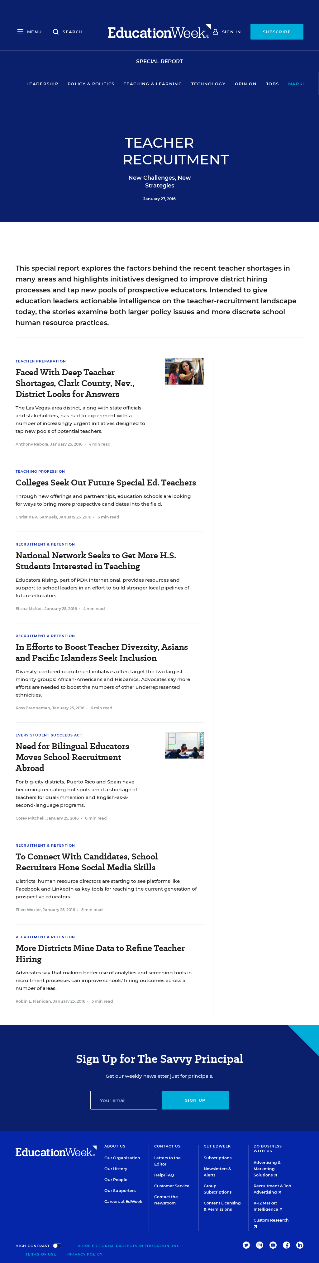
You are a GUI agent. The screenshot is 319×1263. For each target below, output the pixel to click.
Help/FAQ (164, 1175)
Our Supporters (120, 1190)
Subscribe (277, 31)
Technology (189, 83)
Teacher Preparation (41, 361)
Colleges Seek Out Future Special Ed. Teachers (106, 482)
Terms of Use (41, 1254)
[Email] (123, 1100)
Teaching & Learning (134, 83)
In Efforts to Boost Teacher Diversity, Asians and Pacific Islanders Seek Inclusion (102, 652)
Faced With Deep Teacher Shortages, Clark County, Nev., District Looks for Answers (75, 383)
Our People (115, 1179)
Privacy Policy (84, 1254)
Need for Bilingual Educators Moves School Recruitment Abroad (72, 757)
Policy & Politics (72, 83)
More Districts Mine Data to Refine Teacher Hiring (100, 953)
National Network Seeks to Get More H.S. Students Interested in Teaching (96, 561)
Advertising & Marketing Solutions (267, 1168)
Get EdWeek (217, 1146)
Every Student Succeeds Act (49, 735)
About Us (115, 1146)
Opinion (227, 83)
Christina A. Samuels (36, 517)
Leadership (23, 83)
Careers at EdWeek (123, 1201)
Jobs (253, 83)
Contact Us (167, 1146)
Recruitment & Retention (45, 544)
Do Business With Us (268, 1148)
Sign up (195, 1100)
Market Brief (290, 83)
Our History (115, 1168)
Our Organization (122, 1158)
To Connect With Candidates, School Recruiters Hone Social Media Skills (87, 862)
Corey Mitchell (30, 818)
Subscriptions (217, 1158)
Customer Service (171, 1186)
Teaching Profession (40, 471)
